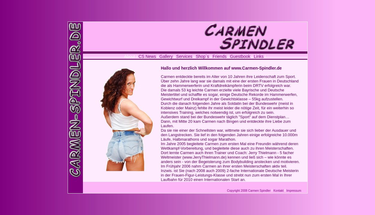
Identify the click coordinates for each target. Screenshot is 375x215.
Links (259, 56)
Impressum (293, 190)
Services (184, 56)
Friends (219, 56)
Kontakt (279, 190)
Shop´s (203, 56)
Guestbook (240, 56)
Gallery (167, 56)
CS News (147, 56)
